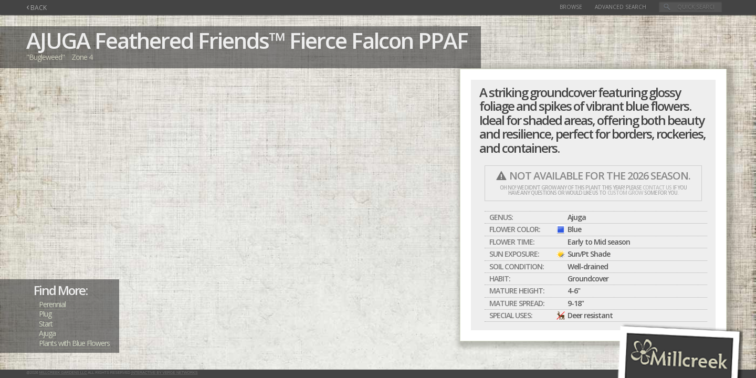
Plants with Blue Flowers (74, 343)
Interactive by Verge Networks (164, 372)
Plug (45, 314)
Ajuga (47, 333)
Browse (571, 6)
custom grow (625, 192)
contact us (657, 187)
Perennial (52, 304)
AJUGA (58, 40)
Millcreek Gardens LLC (63, 372)
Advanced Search (620, 6)
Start (45, 324)
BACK (36, 7)
